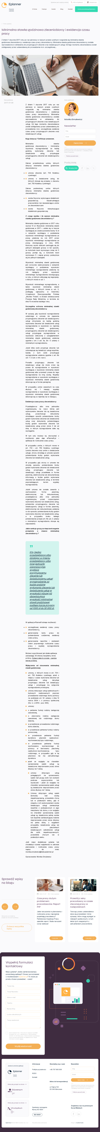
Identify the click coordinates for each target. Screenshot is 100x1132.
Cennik (53, 9)
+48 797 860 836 (56, 1069)
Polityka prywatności (39, 1069)
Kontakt (70, 9)
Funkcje (44, 9)
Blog (61, 9)
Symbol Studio (79, 1122)
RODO (21, 1039)
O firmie (34, 9)
